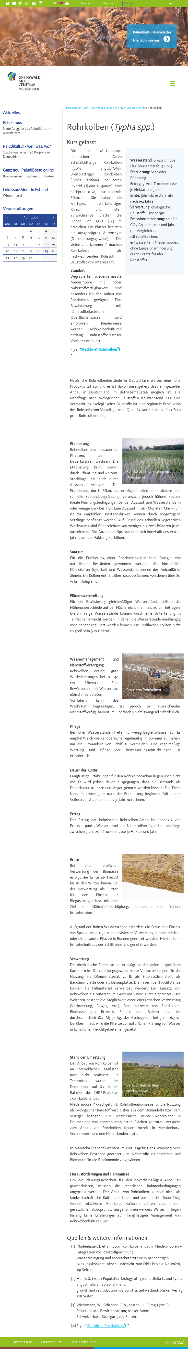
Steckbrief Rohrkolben (99, 349)
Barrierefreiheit (83, 1342)
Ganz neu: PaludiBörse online (28, 170)
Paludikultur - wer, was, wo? (27, 146)
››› (170, 3)
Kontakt (109, 3)
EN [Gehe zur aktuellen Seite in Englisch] (54, 3)
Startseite (88, 3)
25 (46, 251)
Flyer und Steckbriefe (132, 107)
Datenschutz (51, 1342)
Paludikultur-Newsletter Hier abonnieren (152, 36)
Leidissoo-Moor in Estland (25, 189)
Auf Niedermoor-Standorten (100, 107)
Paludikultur (73, 107)
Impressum (23, 1342)
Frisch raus (12, 122)
